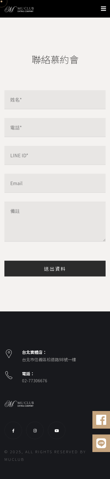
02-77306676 (34, 380)
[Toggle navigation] (103, 8)
